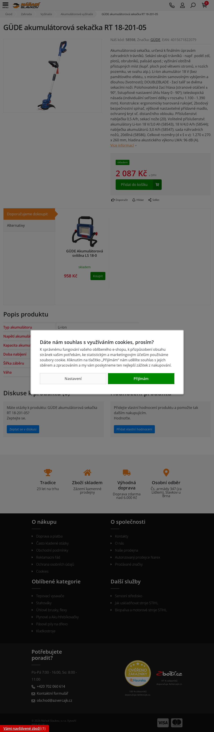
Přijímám (141, 378)
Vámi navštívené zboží (22, 728)
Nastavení (73, 378)
